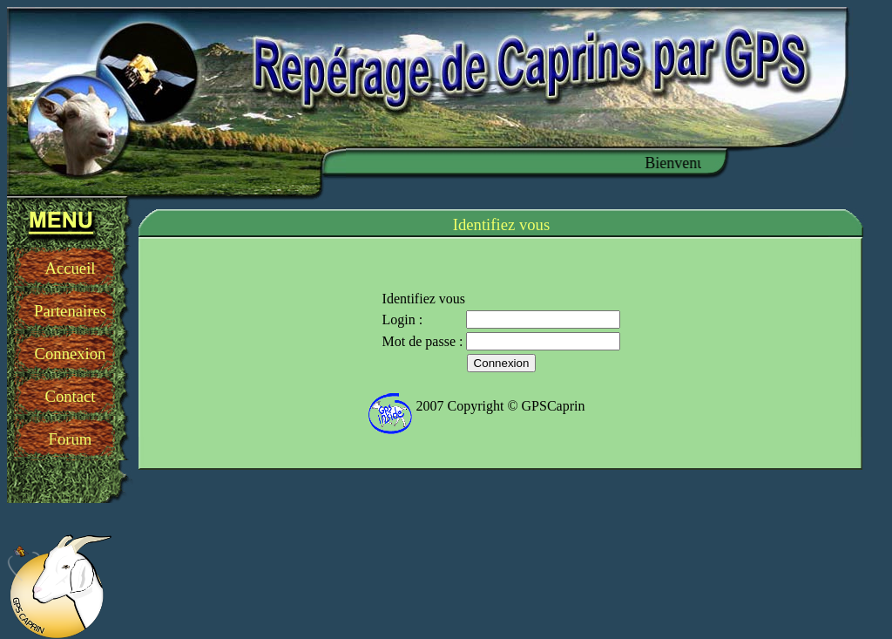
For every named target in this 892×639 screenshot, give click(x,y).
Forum (70, 439)
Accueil (69, 268)
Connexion (70, 353)
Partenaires (70, 311)
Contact (69, 396)
